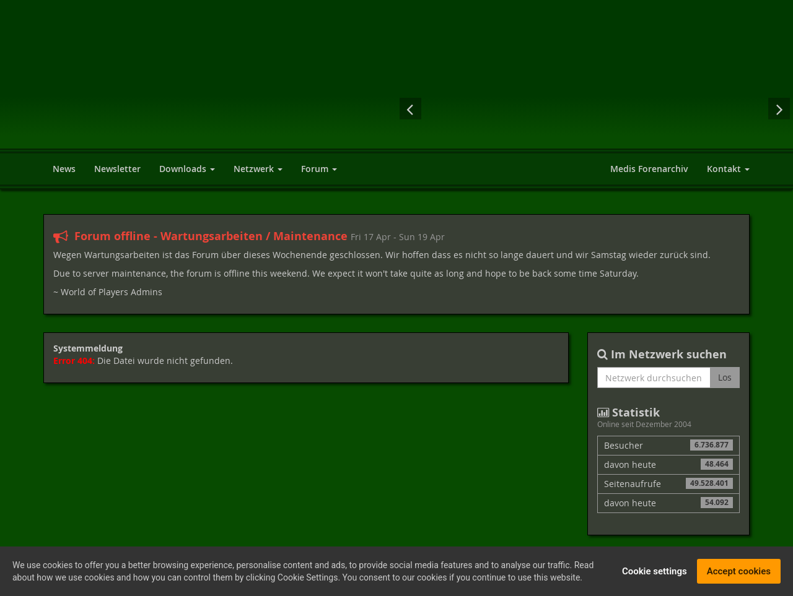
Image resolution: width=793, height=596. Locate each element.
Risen (446, 108)
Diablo (545, 108)
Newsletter (117, 169)
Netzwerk (258, 169)
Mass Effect (496, 108)
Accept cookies (739, 572)
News (64, 169)
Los (725, 377)
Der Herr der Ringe (595, 108)
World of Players (156, 88)
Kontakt (728, 169)
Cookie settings (654, 572)
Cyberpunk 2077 (644, 108)
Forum (319, 169)
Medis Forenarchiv (649, 169)
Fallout (696, 108)
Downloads (187, 169)
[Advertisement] (539, 40)
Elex (743, 108)
